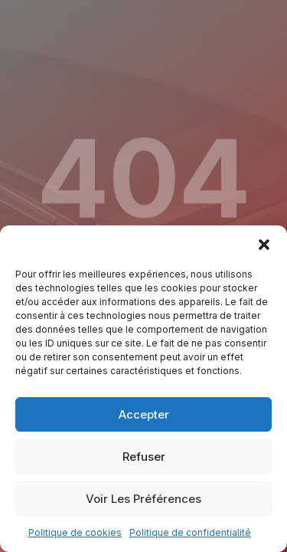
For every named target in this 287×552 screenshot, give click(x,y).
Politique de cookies (75, 532)
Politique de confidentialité (190, 532)
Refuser (143, 456)
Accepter (144, 414)
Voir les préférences (143, 498)
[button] (264, 244)
